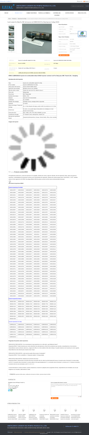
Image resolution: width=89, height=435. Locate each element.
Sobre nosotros (31, 13)
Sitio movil (10, 432)
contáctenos (69, 13)
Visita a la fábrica (44, 13)
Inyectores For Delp (22, 18)
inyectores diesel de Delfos (45, 374)
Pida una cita (79, 1)
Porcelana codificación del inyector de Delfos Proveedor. (35, 432)
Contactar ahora (64, 55)
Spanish (87, 1)
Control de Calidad (57, 14)
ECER (46, 433)
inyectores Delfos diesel (20, 374)
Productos (19, 13)
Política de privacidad (18, 432)
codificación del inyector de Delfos (32, 374)
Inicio (6, 13)
